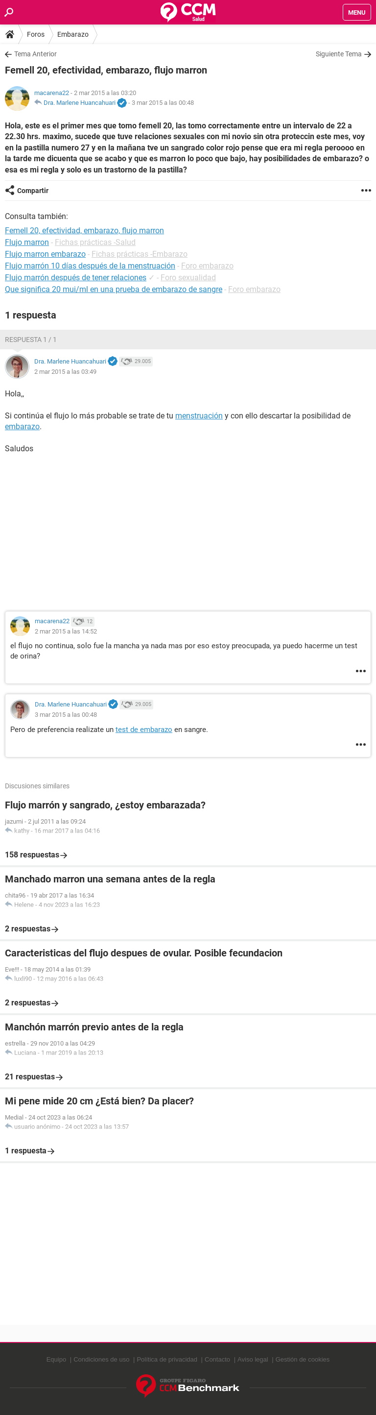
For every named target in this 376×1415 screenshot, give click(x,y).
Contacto (217, 1359)
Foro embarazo (207, 265)
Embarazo (73, 34)
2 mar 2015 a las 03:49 (65, 371)
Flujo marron (27, 242)
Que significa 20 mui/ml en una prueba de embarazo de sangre (113, 289)
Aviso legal (252, 1359)
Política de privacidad (167, 1359)
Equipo (56, 1359)
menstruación (199, 415)
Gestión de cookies (303, 1359)
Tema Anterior (35, 54)
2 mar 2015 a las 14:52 (66, 631)
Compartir (32, 191)
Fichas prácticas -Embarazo (140, 254)
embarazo (22, 426)
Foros (36, 34)
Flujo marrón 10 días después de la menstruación (90, 265)
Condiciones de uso (101, 1359)
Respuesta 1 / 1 (31, 339)
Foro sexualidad (188, 277)
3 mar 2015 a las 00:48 (163, 102)
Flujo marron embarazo (45, 254)
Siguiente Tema (339, 54)
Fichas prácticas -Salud (95, 242)
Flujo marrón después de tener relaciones (75, 277)
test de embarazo (144, 729)
